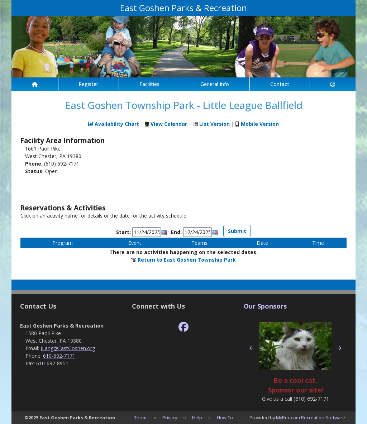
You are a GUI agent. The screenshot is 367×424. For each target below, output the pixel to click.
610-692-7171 (59, 355)
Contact (279, 84)
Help (197, 417)
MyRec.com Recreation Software (310, 417)
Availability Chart (113, 123)
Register (88, 84)
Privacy (169, 417)
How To (225, 417)
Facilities (149, 84)
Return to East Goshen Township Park (187, 259)
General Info (214, 84)
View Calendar (169, 123)
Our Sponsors (265, 306)
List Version (214, 123)
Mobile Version (260, 123)
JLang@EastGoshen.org (67, 348)
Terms (141, 417)
